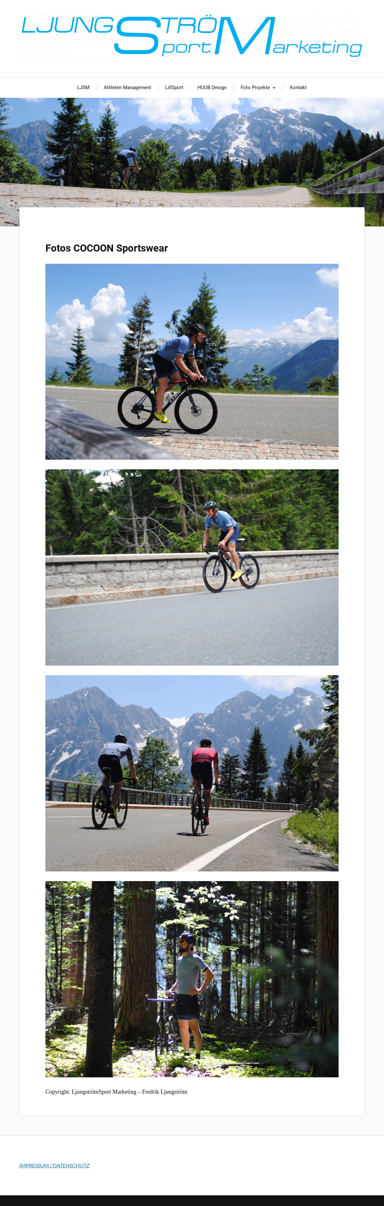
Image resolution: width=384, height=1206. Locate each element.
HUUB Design (211, 87)
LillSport (174, 87)
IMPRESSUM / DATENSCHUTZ (54, 1165)
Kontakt (298, 87)
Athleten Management (127, 87)
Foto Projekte (255, 87)
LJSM (83, 87)
